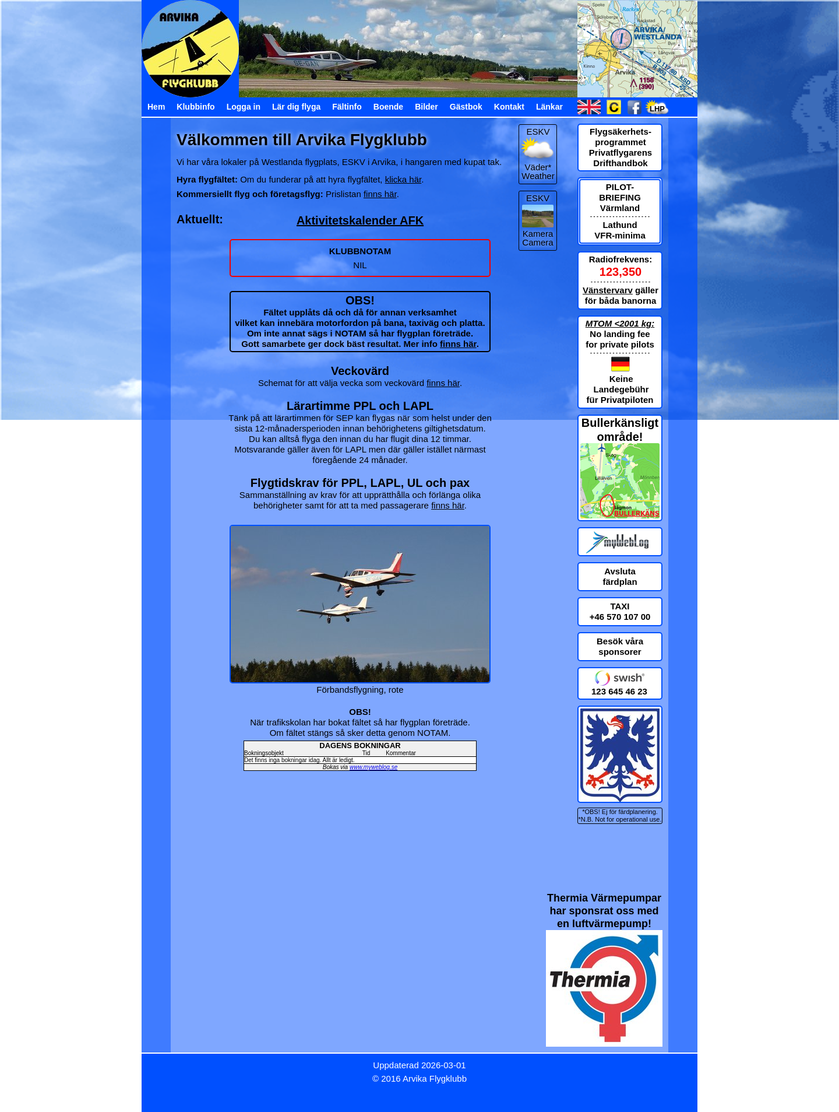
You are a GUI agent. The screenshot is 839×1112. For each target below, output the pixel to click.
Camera (537, 242)
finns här (380, 194)
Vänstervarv (608, 290)
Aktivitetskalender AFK (360, 220)
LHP (657, 108)
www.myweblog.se (373, 767)
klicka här (403, 179)
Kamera (538, 233)
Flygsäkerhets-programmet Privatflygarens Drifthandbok (620, 147)
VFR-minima (620, 235)
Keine (621, 379)
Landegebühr (621, 389)
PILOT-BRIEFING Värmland (620, 197)
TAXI (619, 606)
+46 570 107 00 (620, 617)
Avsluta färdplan (619, 576)
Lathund (619, 225)
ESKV (537, 198)
